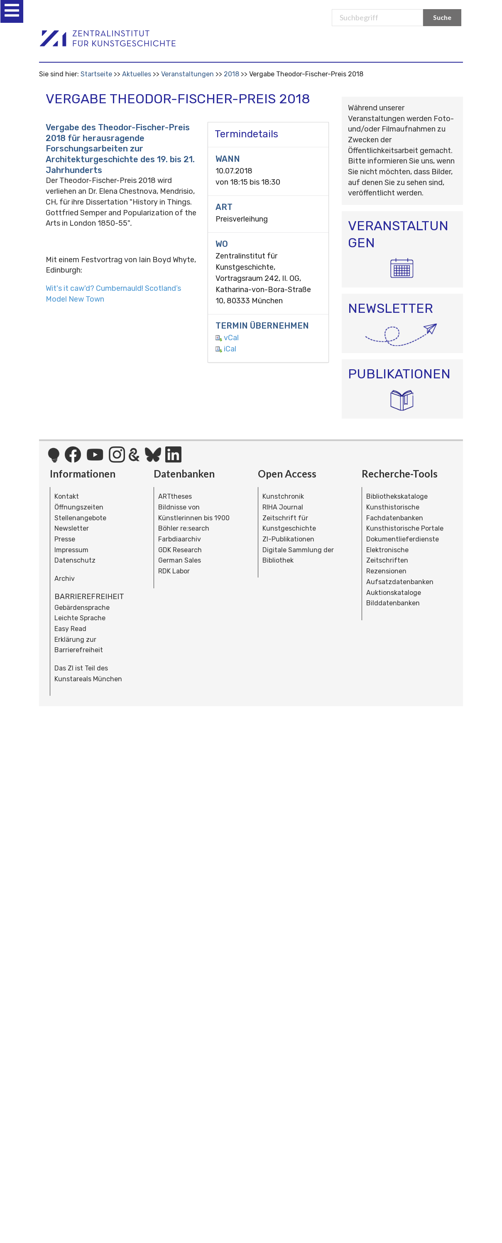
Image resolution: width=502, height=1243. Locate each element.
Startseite (96, 74)
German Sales (179, 560)
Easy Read (70, 629)
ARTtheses (175, 496)
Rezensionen (386, 571)
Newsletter (71, 528)
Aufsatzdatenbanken (399, 582)
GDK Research (180, 550)
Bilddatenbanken (393, 603)
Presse (64, 539)
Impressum (71, 550)
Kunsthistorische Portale (404, 528)
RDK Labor (174, 571)
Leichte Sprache (79, 618)
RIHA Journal (282, 507)
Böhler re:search (183, 528)
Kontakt (66, 496)
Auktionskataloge (393, 593)
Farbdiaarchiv (179, 539)
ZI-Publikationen (288, 539)
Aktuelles (136, 74)
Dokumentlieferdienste (402, 539)
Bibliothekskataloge (397, 496)
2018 (231, 74)
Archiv (64, 579)
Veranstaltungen (187, 74)
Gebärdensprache (82, 608)
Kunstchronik (283, 496)
